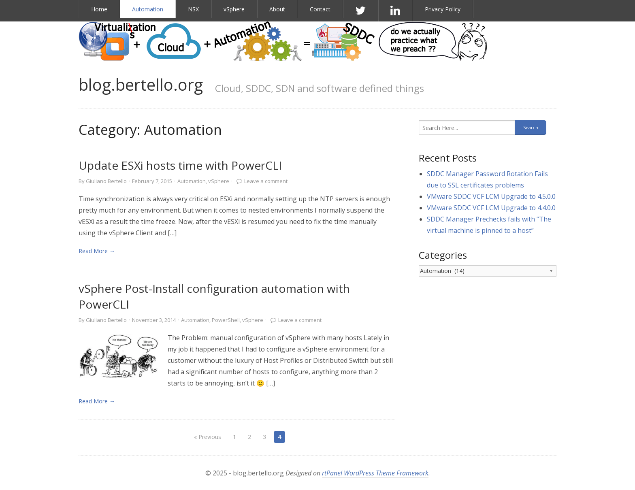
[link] (119, 356)
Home (99, 9)
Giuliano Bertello (106, 181)
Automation (147, 9)
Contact (320, 9)
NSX (193, 9)
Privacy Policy (442, 9)
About (277, 9)
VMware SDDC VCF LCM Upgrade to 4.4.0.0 (491, 207)
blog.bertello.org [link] (141, 84)
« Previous (207, 437)
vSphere (234, 9)
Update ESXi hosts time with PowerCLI (180, 165)
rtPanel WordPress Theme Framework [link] (375, 473)
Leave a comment (266, 181)
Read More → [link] (97, 251)
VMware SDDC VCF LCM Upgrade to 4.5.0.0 (491, 196)
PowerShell (226, 320)
